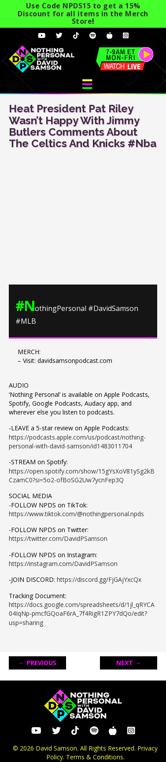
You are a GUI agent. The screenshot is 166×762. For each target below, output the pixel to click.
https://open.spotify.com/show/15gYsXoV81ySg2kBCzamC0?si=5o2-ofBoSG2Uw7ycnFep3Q (82, 475)
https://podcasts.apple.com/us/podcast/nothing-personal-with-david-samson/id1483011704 (77, 441)
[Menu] (87, 84)
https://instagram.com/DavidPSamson (63, 563)
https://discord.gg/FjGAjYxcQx (99, 579)
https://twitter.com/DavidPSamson (58, 538)
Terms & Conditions (94, 757)
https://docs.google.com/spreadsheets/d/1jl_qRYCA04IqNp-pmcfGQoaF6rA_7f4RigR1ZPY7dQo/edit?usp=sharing (82, 613)
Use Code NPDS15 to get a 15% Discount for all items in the (83, 13)
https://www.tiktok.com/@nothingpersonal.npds (76, 514)
